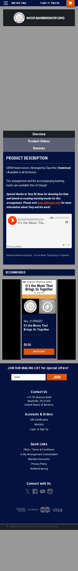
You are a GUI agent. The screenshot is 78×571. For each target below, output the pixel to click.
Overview (39, 134)
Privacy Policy (39, 463)
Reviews (39, 148)
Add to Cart (39, 351)
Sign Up (55, 2)
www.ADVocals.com (48, 202)
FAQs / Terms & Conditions (39, 449)
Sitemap (53, 526)
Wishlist (39, 424)
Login (43, 2)
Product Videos (39, 141)
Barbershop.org (39, 468)
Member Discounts (39, 459)
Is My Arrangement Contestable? (39, 454)
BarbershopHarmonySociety (19, 255)
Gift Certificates (39, 419)
